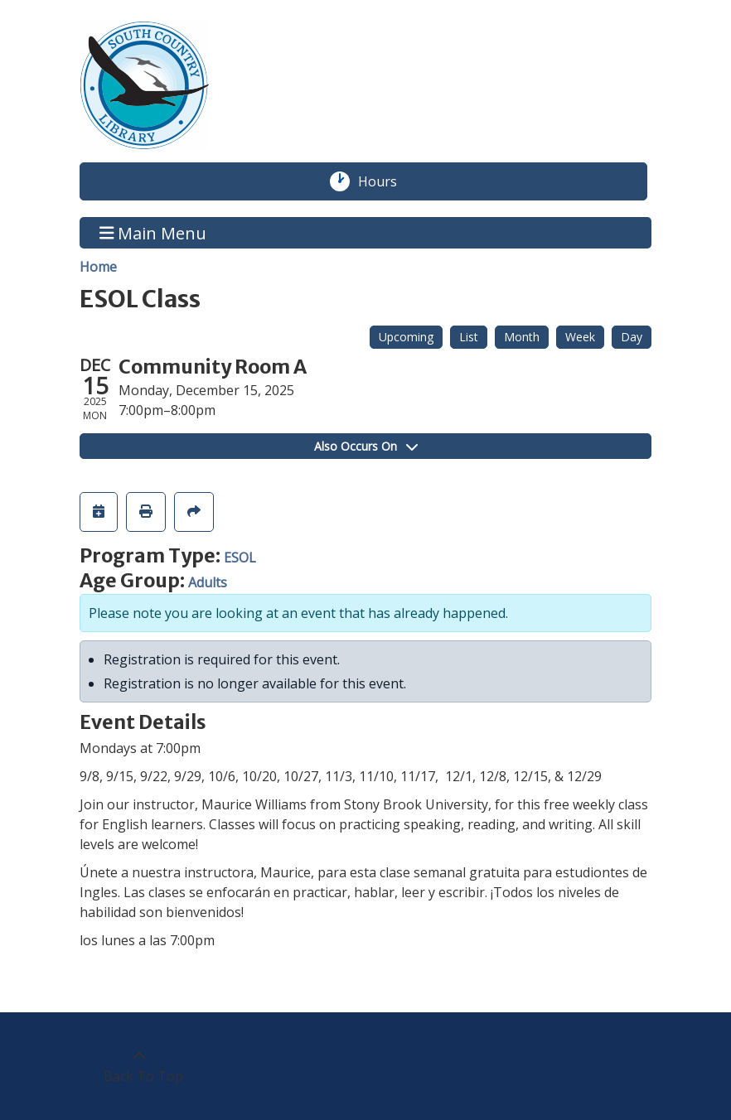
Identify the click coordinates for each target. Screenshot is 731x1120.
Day (631, 337)
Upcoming (406, 337)
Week (580, 337)
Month (522, 337)
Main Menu (153, 232)
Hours (386, 181)
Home (98, 267)
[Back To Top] (139, 1066)
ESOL (240, 557)
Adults (207, 582)
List (468, 337)
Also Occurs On (366, 446)
